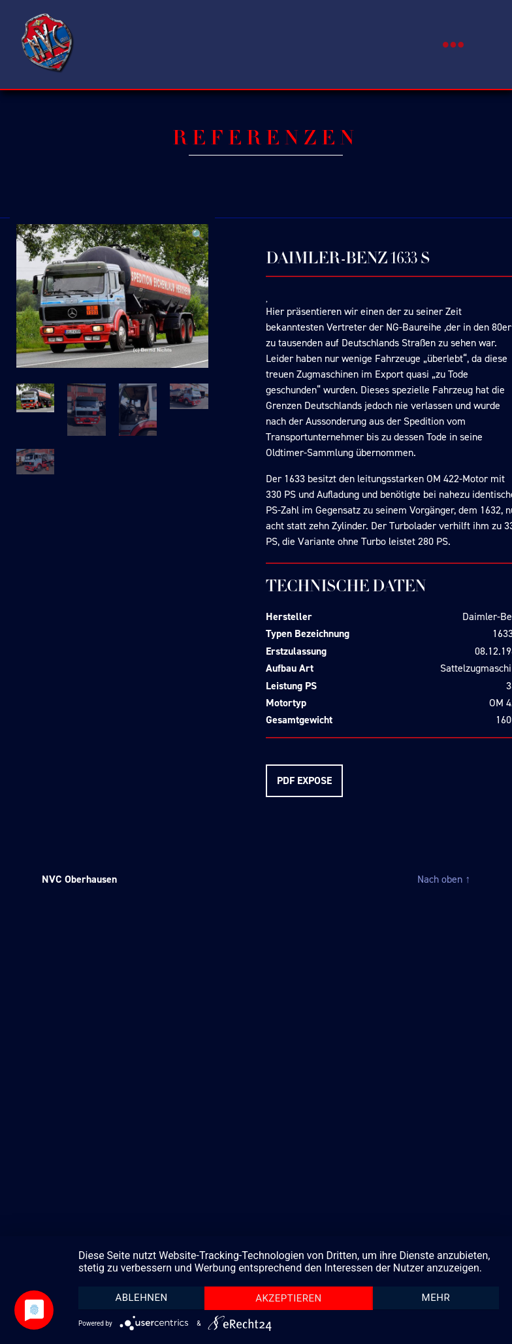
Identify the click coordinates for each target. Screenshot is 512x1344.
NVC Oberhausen (79, 879)
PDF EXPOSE (304, 780)
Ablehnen (141, 1297)
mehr (436, 1297)
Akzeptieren (288, 1298)
